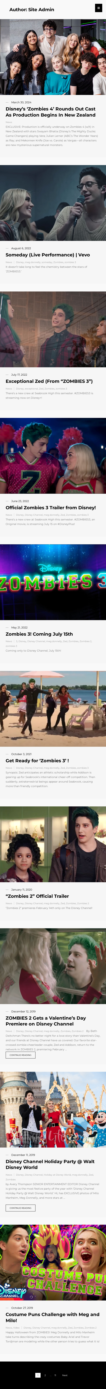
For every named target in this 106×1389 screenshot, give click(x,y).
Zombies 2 (85, 641)
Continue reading (20, 1055)
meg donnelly (33, 262)
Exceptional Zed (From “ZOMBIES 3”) (49, 381)
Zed (41, 388)
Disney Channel (34, 514)
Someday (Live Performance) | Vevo (48, 255)
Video (16, 1327)
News (9, 122)
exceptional (31, 388)
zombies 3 (70, 262)
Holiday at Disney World (57, 1174)
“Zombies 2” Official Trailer (37, 896)
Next (65, 1375)
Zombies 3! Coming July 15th (39, 634)
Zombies (58, 262)
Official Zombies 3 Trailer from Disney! (51, 507)
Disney (20, 262)
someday (47, 262)
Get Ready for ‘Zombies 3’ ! (37, 760)
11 (55, 1375)
